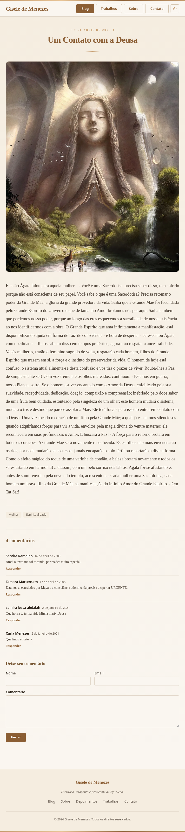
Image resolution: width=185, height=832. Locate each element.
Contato (157, 8)
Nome (11, 673)
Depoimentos (86, 801)
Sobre (133, 8)
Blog (85, 8)
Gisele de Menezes (27, 9)
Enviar (16, 737)
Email (98, 673)
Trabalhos (109, 8)
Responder (13, 569)
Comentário (15, 692)
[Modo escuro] (175, 8)
